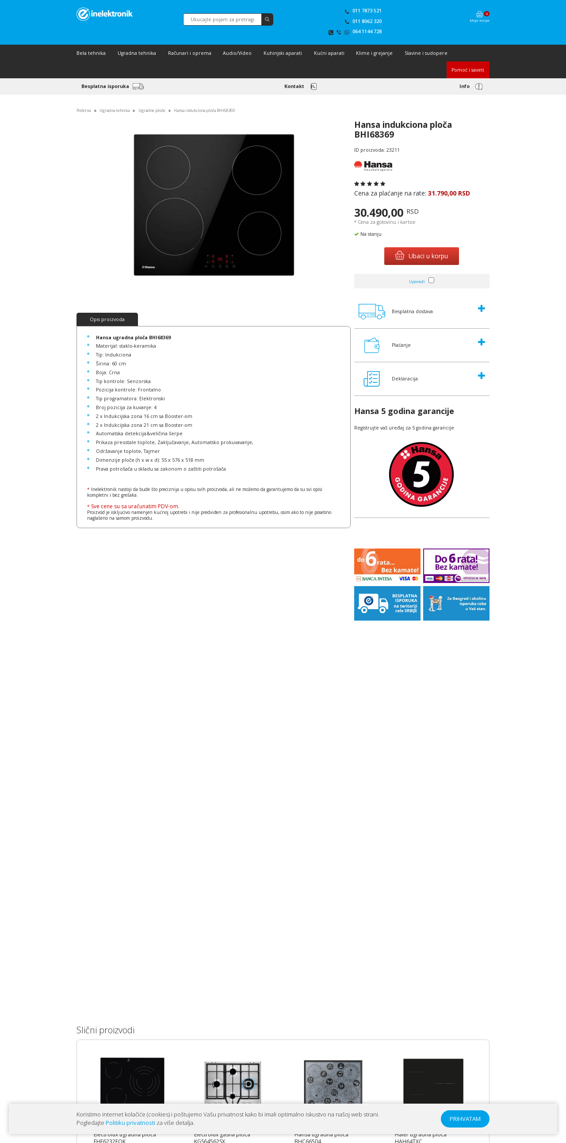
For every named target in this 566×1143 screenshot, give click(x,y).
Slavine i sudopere (426, 53)
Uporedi (417, 281)
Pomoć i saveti (467, 70)
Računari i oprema (189, 53)
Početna (83, 110)
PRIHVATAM (465, 1119)
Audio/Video (237, 53)
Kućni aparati (329, 53)
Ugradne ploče (151, 110)
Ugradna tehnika (137, 53)
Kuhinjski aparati (283, 53)
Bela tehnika (91, 53)
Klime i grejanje (374, 53)
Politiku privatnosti (130, 1123)
